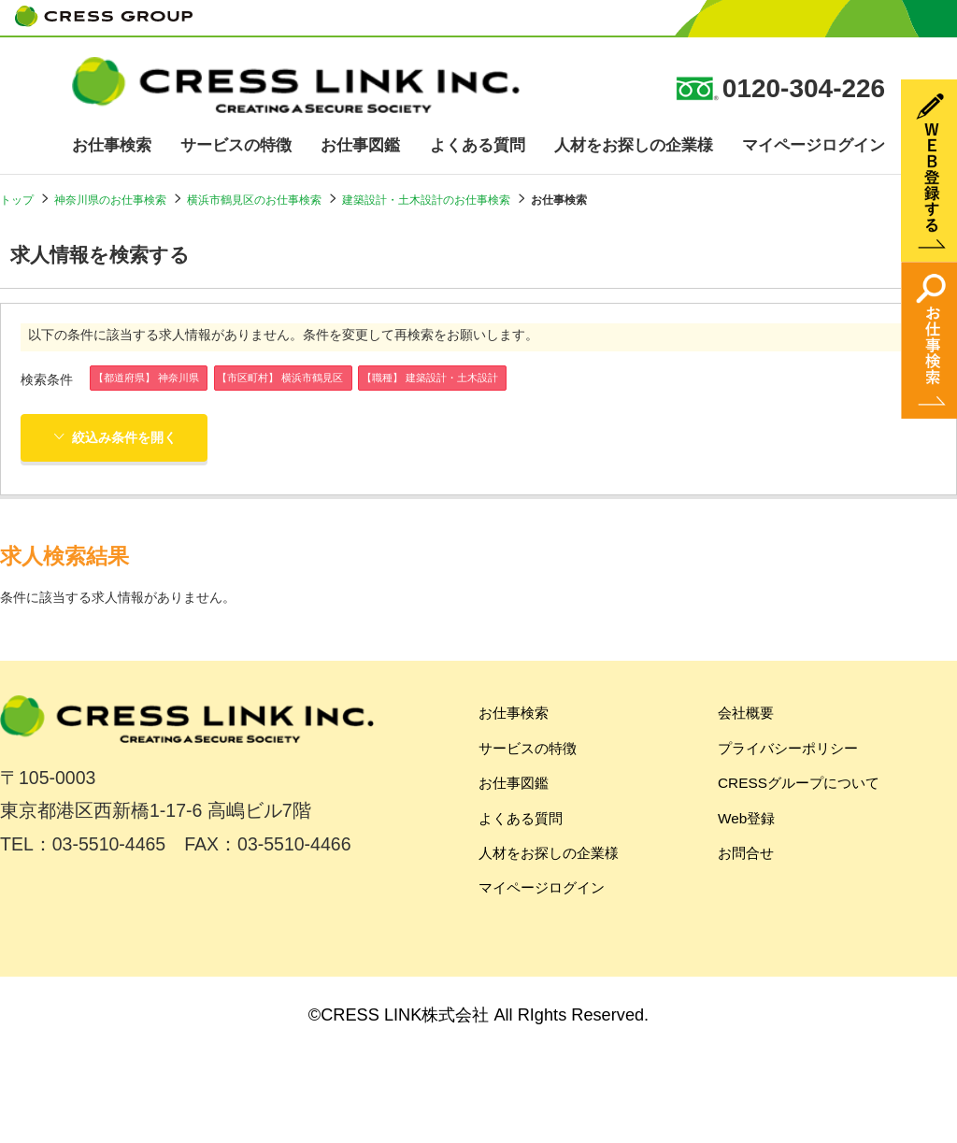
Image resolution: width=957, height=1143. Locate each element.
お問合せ (746, 853)
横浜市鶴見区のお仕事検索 (254, 200)
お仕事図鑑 (360, 145)
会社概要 (746, 713)
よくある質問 (477, 145)
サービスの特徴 (236, 145)
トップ (17, 200)
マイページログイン (813, 145)
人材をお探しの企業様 (633, 145)
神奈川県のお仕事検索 (110, 200)
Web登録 (746, 818)
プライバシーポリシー (788, 748)
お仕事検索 (111, 145)
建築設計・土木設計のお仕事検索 (426, 200)
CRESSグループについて (798, 783)
